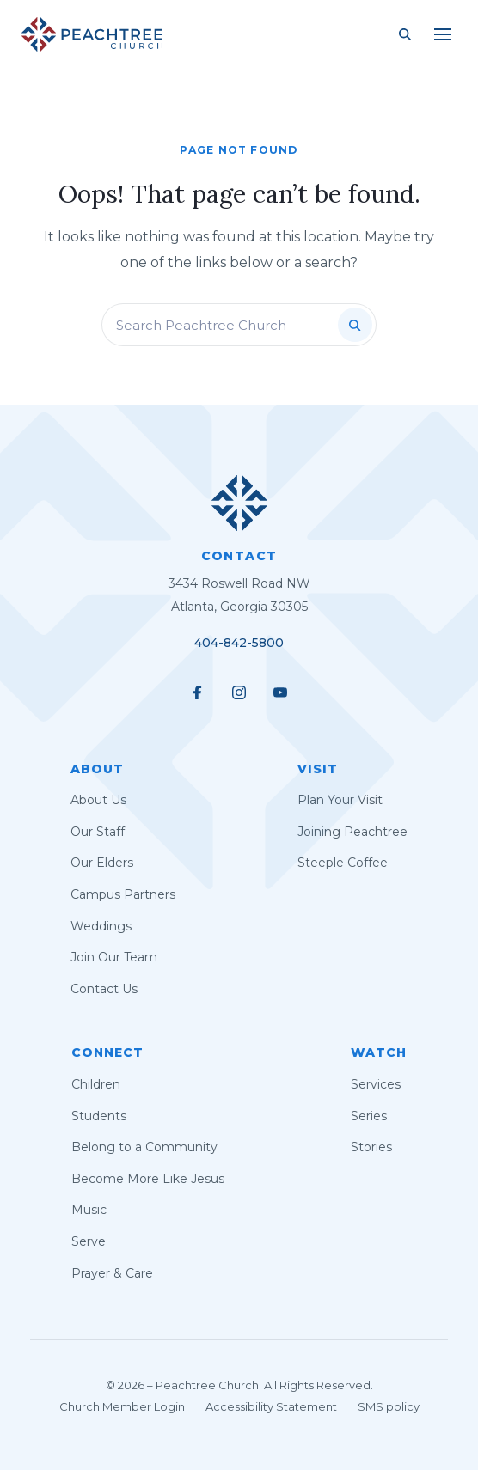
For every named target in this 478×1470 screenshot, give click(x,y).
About (97, 769)
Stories (371, 1147)
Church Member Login (122, 1406)
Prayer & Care (112, 1273)
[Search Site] (405, 34)
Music (89, 1209)
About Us (98, 800)
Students (98, 1116)
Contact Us (104, 989)
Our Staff (97, 831)
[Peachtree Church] (91, 34)
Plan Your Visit (340, 800)
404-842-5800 (239, 642)
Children (95, 1084)
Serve (88, 1241)
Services (376, 1084)
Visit (317, 769)
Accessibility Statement (271, 1406)
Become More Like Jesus (147, 1178)
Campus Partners (122, 894)
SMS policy (389, 1406)
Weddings (101, 926)
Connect (107, 1052)
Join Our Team (113, 957)
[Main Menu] (443, 34)
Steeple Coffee (342, 862)
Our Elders (101, 862)
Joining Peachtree (352, 831)
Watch (379, 1052)
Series (369, 1116)
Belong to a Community (144, 1147)
